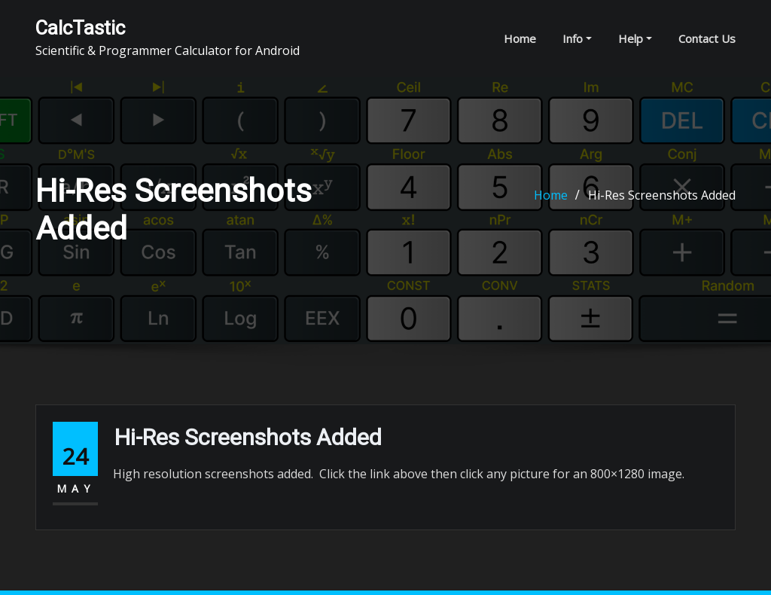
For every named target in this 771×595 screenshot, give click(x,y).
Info (577, 38)
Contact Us (707, 38)
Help (635, 38)
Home (520, 38)
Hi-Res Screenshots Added (662, 195)
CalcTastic (80, 28)
